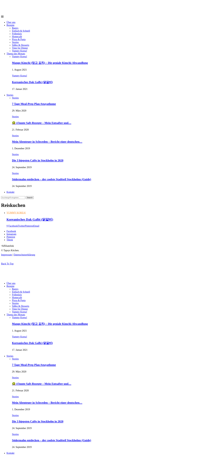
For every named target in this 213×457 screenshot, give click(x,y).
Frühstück (17, 33)
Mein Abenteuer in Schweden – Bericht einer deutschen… (47, 141)
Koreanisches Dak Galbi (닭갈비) (32, 82)
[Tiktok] (10, 239)
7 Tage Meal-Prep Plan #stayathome (34, 103)
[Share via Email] (36, 226)
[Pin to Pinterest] (29, 226)
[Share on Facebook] (13, 226)
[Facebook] (11, 231)
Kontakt (10, 192)
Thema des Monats (16, 53)
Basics (15, 28)
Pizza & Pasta (19, 39)
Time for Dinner (20, 48)
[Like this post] (7, 226)
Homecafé (17, 36)
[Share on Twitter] (21, 226)
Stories (15, 42)
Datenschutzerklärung (24, 254)
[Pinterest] (11, 237)
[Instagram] (11, 234)
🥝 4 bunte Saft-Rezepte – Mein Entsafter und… (41, 123)
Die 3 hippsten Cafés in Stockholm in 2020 (37, 160)
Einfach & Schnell (21, 30)
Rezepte (10, 25)
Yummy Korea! (19, 50)
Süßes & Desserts (20, 45)
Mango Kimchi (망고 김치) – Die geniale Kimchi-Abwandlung (50, 62)
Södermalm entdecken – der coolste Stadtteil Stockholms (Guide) (51, 179)
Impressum (6, 254)
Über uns (11, 22)
